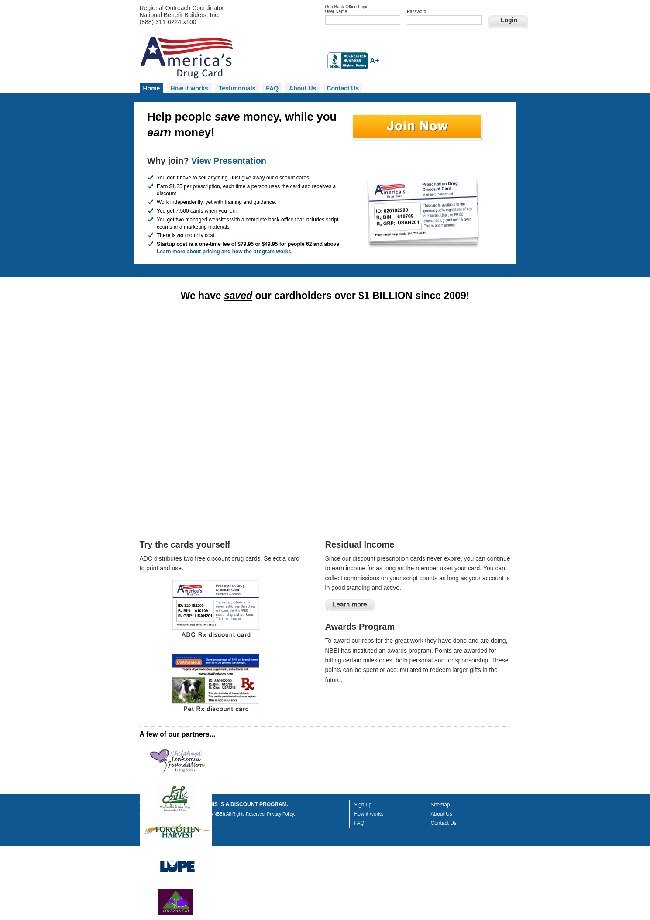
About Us (302, 88)
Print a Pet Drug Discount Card (217, 687)
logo (176, 762)
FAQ (272, 88)
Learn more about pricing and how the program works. (224, 251)
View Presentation (228, 160)
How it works (189, 88)
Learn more (350, 605)
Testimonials (237, 88)
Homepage (229, 58)
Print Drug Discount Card (217, 612)
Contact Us (343, 88)
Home (151, 88)
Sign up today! (417, 129)
